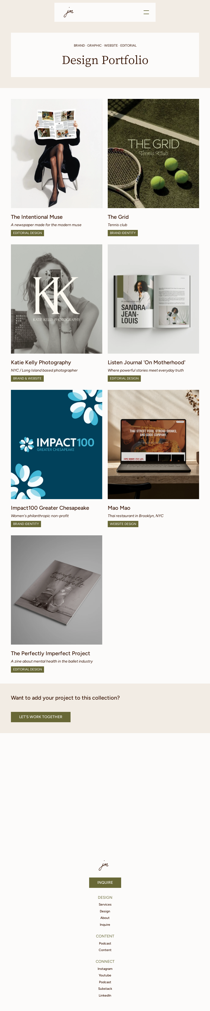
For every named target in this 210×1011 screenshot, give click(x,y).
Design (105, 911)
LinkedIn (105, 995)
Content (105, 950)
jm (70, 12)
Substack (105, 989)
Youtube (105, 975)
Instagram (105, 969)
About (105, 918)
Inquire (105, 925)
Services (105, 904)
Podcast (105, 943)
